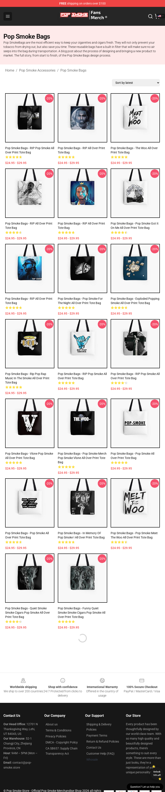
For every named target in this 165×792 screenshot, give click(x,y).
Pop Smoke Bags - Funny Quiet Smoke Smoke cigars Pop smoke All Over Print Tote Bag (81, 613)
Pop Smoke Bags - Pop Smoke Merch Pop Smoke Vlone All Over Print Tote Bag (82, 458)
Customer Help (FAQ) (100, 753)
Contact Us (93, 747)
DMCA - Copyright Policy (62, 742)
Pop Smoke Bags (73, 70)
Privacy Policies (56, 736)
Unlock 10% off (157, 773)
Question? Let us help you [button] (145, 786)
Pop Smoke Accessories (37, 70)
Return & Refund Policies (102, 741)
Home (9, 70)
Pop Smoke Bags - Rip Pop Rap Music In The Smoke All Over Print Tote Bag (27, 378)
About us (52, 724)
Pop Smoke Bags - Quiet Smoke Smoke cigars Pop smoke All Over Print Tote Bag (27, 613)
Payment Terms (96, 735)
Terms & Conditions (58, 730)
